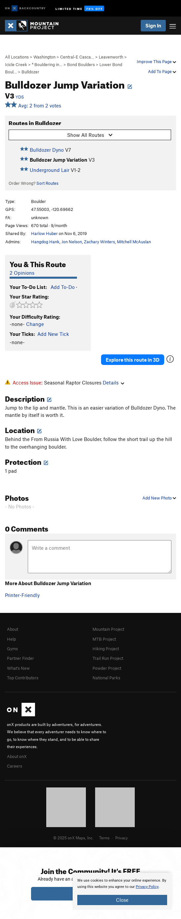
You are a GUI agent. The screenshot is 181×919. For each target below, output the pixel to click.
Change (35, 324)
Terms (104, 837)
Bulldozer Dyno (47, 150)
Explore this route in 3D (133, 360)
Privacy (121, 837)
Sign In (153, 25)
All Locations (17, 57)
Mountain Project (108, 629)
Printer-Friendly (22, 595)
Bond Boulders (81, 64)
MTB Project (104, 639)
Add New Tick (53, 334)
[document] (122, 891)
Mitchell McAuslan (134, 241)
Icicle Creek (16, 64)
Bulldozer (30, 71)
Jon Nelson (71, 241)
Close (122, 900)
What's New (18, 668)
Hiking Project (105, 648)
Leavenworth (111, 57)
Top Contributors (22, 677)
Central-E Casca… (77, 57)
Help (11, 639)
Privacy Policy (147, 887)
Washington (44, 57)
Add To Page (162, 71)
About (12, 629)
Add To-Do (63, 287)
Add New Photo (159, 497)
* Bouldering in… (47, 64)
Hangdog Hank (45, 241)
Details (113, 382)
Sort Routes (47, 183)
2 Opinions (22, 273)
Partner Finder (20, 658)
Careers (14, 766)
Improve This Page (156, 61)
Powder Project (106, 668)
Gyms (12, 648)
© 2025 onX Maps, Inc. (73, 837)
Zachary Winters (99, 241)
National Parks (106, 677)
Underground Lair (49, 170)
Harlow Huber (44, 233)
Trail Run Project (107, 658)
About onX (17, 756)
